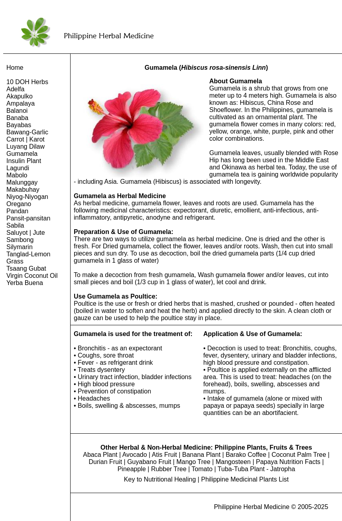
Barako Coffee (246, 454)
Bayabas (18, 125)
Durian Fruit (105, 461)
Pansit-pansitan (28, 218)
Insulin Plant (23, 160)
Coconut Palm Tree (298, 454)
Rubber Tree (169, 469)
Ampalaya (20, 103)
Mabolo (16, 175)
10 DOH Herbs (27, 82)
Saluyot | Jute (25, 232)
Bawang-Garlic (27, 132)
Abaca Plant (100, 454)
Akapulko (19, 96)
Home (15, 67)
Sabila (15, 225)
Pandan (17, 211)
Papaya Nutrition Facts (288, 461)
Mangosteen (233, 461)
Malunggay (21, 182)
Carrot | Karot (25, 139)
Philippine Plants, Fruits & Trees (263, 447)
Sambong (20, 239)
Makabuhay (22, 189)
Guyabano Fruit (149, 461)
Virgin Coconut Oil (32, 275)
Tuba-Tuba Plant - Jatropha (256, 469)
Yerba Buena (24, 282)
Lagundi (17, 168)
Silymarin (19, 247)
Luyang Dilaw (25, 146)
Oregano (18, 204)
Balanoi (17, 110)
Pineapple (132, 469)
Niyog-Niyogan (27, 196)
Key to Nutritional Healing (160, 479)
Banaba (17, 117)
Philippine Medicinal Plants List (245, 479)
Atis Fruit (164, 454)
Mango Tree (193, 461)
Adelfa (15, 89)
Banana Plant (201, 454)
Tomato (202, 469)
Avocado (134, 454)
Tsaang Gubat (26, 268)
